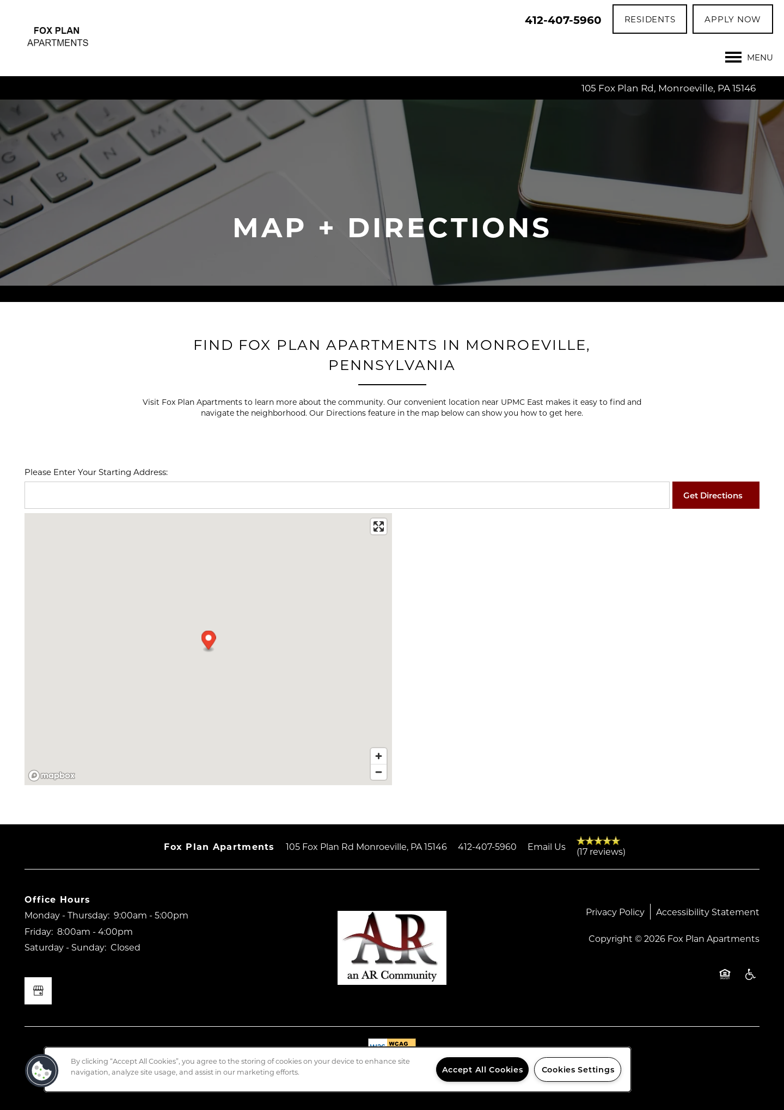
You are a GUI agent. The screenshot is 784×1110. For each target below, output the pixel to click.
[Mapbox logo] (52, 775)
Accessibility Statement (707, 911)
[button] (650, 19)
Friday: (38, 931)
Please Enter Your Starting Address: (96, 471)
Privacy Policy (615, 911)
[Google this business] (38, 990)
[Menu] (749, 57)
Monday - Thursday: (66, 915)
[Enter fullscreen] (379, 526)
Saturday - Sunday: (65, 947)
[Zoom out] (379, 772)
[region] (338, 1069)
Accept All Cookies (482, 1069)
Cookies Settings (578, 1069)
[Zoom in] (379, 756)
